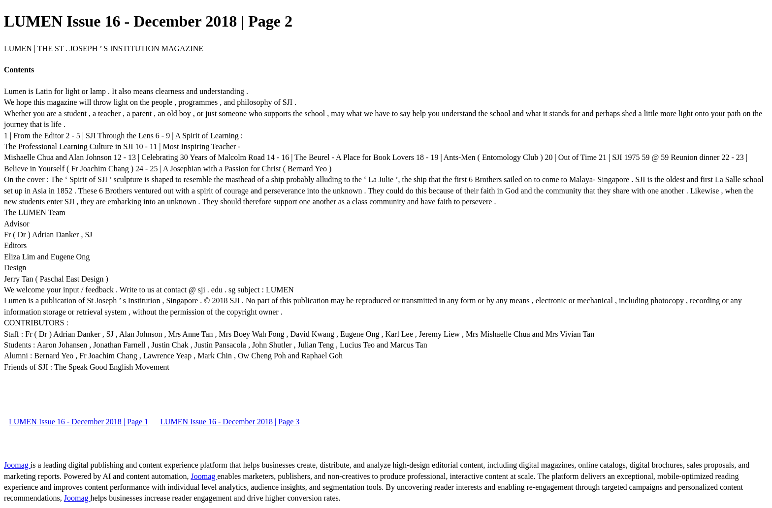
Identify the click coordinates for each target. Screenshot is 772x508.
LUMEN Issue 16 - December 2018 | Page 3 (229, 421)
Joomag (17, 465)
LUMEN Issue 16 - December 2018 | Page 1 (78, 421)
